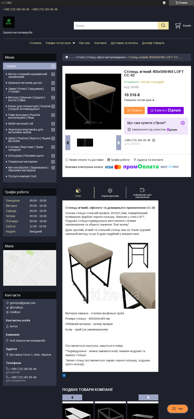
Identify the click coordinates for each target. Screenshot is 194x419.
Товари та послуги (58, 43)
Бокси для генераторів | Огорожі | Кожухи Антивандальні (29, 107)
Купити (136, 110)
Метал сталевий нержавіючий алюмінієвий (27, 75)
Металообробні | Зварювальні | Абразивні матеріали (28, 169)
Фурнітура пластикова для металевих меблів (25, 131)
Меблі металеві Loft (20, 123)
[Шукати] (163, 26)
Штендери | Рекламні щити (26, 155)
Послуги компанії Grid (22, 176)
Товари (11, 66)
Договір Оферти (153, 43)
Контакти (100, 43)
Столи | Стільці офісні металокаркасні (101, 57)
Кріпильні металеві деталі (25, 82)
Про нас (84, 43)
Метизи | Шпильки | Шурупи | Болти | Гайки (26, 99)
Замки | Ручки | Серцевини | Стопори (26, 90)
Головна (35, 43)
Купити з (168, 110)
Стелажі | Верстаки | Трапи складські (25, 148)
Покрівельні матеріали (22, 161)
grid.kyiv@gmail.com (22, 303)
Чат (177, 408)
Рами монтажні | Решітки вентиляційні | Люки (24, 116)
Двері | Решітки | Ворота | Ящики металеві (29, 140)
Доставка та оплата (124, 43)
